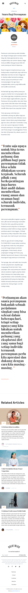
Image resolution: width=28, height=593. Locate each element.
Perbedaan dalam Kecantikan (10, 427)
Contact (13, 575)
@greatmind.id (14, 44)
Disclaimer (14, 584)
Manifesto (14, 572)
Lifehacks (14, 11)
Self (14, 8)
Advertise (14, 581)
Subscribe (22, 555)
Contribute (13, 578)
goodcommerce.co (15, 590)
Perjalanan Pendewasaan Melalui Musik (13, 511)
